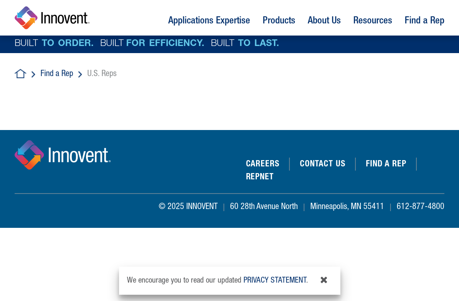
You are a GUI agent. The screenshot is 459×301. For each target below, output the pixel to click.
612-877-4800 (420, 207)
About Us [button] (324, 21)
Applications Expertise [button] (209, 21)
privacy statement (274, 281)
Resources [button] (372, 21)
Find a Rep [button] (424, 21)
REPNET (260, 177)
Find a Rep (57, 74)
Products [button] (279, 21)
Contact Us (322, 165)
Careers (262, 165)
